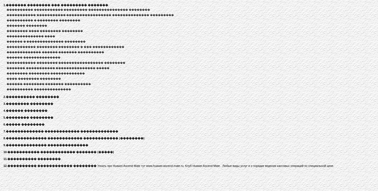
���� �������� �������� (34, 78)
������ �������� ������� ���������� (49, 84)
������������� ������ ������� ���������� (55, 52)
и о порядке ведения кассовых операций (276, 165)
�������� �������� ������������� (46, 73)
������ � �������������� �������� (46, 41)
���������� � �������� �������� (43, 20)
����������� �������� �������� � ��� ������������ (65, 46)
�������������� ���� (31, 36)
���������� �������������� (39, 89)
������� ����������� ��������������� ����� (58, 68)
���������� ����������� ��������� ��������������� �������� (78, 9)
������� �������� (27, 25)
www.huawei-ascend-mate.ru (164, 165)
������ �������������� (33, 57)
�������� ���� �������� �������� (45, 30)
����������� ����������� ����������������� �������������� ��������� (90, 15)
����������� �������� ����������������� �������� (66, 62)
